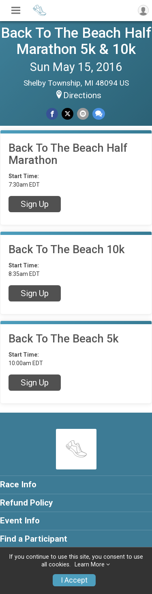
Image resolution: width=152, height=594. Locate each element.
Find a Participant (33, 539)
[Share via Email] (83, 114)
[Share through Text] (98, 114)
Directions (82, 95)
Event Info (20, 520)
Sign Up (35, 204)
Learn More (90, 564)
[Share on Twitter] (67, 114)
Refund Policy (26, 503)
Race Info (18, 484)
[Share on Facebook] (52, 114)
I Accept (74, 580)
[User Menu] (143, 10)
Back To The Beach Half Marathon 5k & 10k (76, 41)
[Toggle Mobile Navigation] (15, 10)
